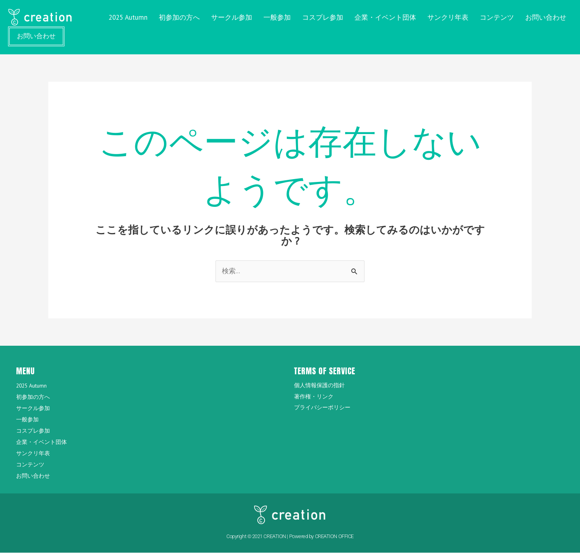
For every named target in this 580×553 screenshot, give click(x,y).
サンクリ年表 (447, 17)
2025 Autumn (128, 17)
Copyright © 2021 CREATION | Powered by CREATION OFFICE (290, 536)
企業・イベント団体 (385, 17)
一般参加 (277, 17)
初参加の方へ (179, 17)
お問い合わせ (545, 17)
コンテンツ (497, 17)
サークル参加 (231, 17)
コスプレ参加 (322, 17)
